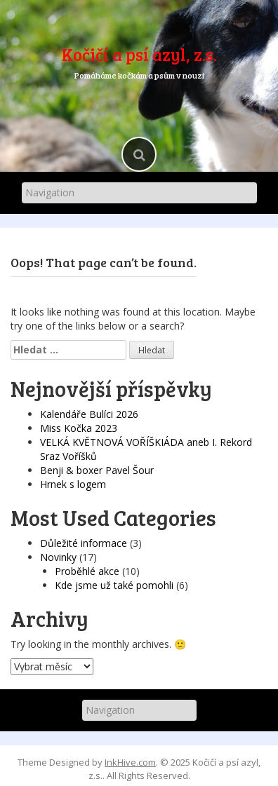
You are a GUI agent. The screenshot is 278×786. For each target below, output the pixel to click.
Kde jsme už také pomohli (114, 585)
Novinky (58, 557)
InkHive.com (130, 762)
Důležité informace (83, 543)
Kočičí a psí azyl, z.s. (139, 54)
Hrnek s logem (73, 484)
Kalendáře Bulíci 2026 (89, 414)
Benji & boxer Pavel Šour (97, 470)
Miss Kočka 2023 (78, 428)
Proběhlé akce (87, 571)
